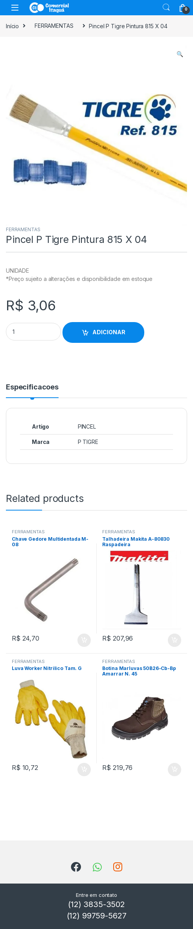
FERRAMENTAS (54, 25)
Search (166, 7)
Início (12, 25)
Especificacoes (32, 387)
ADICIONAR (108, 332)
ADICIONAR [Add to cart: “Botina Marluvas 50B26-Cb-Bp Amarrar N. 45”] (174, 769)
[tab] (32, 391)
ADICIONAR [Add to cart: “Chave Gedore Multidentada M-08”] (84, 640)
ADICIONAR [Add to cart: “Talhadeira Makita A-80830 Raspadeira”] (174, 640)
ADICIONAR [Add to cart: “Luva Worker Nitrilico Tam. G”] (84, 769)
